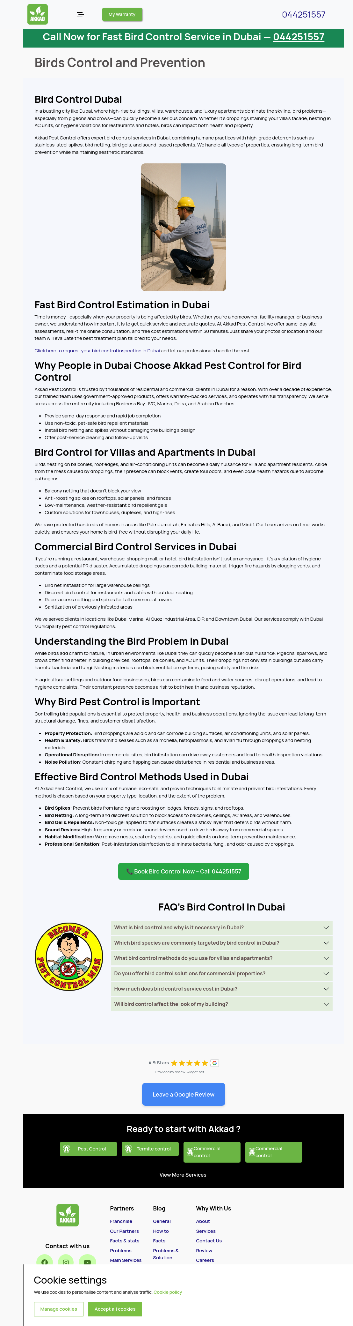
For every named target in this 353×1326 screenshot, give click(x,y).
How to (161, 1231)
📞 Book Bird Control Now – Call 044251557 (183, 871)
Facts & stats (124, 1240)
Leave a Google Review (184, 1094)
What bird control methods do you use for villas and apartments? (193, 958)
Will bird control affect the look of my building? (171, 1004)
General (162, 1221)
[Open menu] (80, 14)
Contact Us (209, 1240)
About (203, 1221)
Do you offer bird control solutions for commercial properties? (189, 973)
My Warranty (122, 14)
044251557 (304, 14)
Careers (205, 1260)
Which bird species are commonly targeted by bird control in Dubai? (196, 942)
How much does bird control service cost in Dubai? (175, 988)
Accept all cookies (115, 1309)
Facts (159, 1240)
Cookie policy (168, 1292)
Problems (120, 1250)
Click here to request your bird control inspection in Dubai (97, 350)
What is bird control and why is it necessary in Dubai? (179, 927)
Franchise (121, 1221)
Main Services (125, 1260)
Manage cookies (58, 1309)
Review (204, 1250)
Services (206, 1231)
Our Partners (124, 1231)
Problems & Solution (165, 1254)
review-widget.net (190, 1071)
